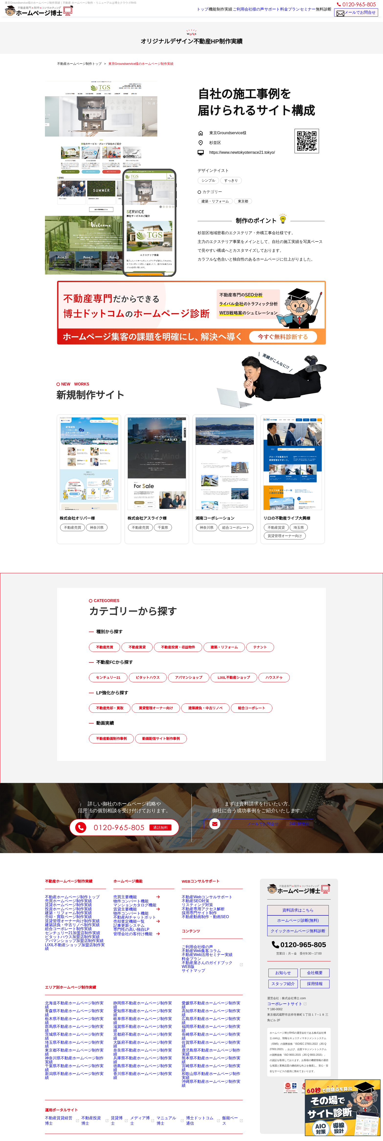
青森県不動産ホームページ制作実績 (68, 1027)
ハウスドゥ (274, 678)
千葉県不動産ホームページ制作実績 (68, 1069)
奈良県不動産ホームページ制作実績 (136, 1057)
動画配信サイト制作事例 (161, 739)
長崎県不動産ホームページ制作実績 (205, 1045)
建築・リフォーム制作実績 (62, 921)
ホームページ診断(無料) (298, 923)
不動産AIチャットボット (129, 939)
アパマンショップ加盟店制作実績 (67, 963)
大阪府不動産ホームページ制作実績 (136, 1051)
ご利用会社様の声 (230, 13)
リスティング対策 (193, 908)
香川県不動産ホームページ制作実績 (136, 1076)
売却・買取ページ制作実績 (62, 927)
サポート (257, 13)
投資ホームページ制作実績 (62, 914)
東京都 (243, 201)
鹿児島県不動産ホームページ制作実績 (207, 1057)
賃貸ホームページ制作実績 (62, 908)
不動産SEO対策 (192, 902)
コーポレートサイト (282, 1008)
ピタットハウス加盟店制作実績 (65, 957)
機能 (186, 13)
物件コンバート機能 (126, 907)
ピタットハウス (148, 678)
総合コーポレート (251, 708)
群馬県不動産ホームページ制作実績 (68, 1039)
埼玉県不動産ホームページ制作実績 (68, 1051)
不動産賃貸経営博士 (60, 1117)
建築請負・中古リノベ (205, 708)
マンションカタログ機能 (129, 913)
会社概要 (315, 977)
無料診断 (321, 13)
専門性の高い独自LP (126, 965)
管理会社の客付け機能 (139, 976)
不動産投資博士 (90, 1117)
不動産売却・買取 (109, 708)
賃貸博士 (113, 1117)
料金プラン (279, 13)
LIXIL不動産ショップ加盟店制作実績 (69, 969)
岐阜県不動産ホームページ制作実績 (136, 1033)
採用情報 (315, 988)
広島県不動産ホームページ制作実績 (205, 1033)
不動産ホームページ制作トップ (65, 896)
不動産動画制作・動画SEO (199, 927)
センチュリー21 (108, 678)
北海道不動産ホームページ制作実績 (68, 1021)
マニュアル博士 (160, 1117)
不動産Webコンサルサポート (201, 896)
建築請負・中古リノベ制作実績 (65, 939)
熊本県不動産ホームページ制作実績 (205, 1063)
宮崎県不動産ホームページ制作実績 (205, 1069)
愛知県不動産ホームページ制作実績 (136, 1027)
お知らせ (283, 977)
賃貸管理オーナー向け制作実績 (65, 933)
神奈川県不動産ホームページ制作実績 (70, 1063)
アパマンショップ (188, 678)
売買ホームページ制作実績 (62, 902)
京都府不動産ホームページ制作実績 (136, 1045)
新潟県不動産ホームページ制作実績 (68, 1076)
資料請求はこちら (298, 910)
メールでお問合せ (356, 14)
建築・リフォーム (215, 201)
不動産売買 (104, 647)
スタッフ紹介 (283, 988)
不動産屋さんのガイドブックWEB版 (208, 980)
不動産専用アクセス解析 (198, 914)
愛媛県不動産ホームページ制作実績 (205, 1021)
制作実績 (204, 13)
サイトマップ (190, 986)
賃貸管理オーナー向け (156, 708)
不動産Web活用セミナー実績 (201, 968)
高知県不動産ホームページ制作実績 (205, 1027)
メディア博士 (134, 1117)
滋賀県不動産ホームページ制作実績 (136, 1039)
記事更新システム (125, 959)
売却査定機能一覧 (139, 951)
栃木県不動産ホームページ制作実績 (68, 1033)
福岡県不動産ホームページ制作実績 (205, 1039)
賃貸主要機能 (139, 925)
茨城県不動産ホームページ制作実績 (68, 1045)
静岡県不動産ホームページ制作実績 (136, 1021)
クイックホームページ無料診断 (298, 935)
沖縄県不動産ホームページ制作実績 (205, 1082)
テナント (260, 647)
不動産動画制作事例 (111, 739)
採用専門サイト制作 (195, 921)
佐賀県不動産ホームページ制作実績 (205, 1051)
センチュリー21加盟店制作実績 (65, 951)
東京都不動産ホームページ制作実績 (68, 1057)
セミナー (301, 13)
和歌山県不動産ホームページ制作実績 (207, 1076)
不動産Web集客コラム (196, 962)
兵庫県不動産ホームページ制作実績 (136, 1063)
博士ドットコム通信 (190, 1117)
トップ (171, 13)
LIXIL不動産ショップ (234, 678)
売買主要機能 (139, 899)
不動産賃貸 (137, 647)
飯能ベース (217, 1117)
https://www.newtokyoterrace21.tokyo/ (242, 152)
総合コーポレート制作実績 (62, 945)
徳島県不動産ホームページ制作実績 (136, 1069)
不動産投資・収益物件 (178, 647)
